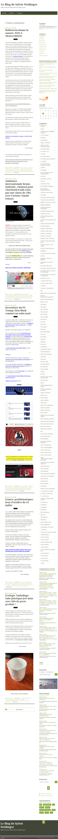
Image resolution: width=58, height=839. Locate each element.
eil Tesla (22, 371)
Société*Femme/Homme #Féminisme (46, 442)
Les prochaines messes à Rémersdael (47, 90)
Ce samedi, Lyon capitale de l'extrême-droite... (46, 771)
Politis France (44, 402)
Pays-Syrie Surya (44, 361)
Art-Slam (43, 181)
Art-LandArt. (43, 161)
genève (53, 810)
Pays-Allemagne (44, 309)
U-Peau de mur (44, 502)
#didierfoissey (26, 296)
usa (40, 804)
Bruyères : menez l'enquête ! (45, 85)
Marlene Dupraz (43, 601)
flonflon (29, 584)
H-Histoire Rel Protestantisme (47, 223)
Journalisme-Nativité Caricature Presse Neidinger (48, 271)
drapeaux (17, 585)
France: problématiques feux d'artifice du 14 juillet (19, 502)
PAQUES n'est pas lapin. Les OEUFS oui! (48, 76)
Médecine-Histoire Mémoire (47, 299)
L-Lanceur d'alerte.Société (46, 283)
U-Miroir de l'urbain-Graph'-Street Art (47, 499)
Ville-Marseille (44, 517)
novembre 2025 (42, 46)
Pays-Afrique (43, 304)
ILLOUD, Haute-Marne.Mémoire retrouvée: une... (47, 645)
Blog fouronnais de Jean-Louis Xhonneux (47, 92)
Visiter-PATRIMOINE (45, 524)
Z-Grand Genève (44, 558)
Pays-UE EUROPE (44, 369)
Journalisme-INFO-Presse (46, 265)
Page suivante (19, 709)
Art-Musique (25, 294)
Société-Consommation (46, 455)
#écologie (17, 700)
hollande (48, 807)
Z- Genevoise (43, 529)
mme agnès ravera (20, 297)
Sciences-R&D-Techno (45, 436)
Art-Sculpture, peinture (46, 178)
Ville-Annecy (43, 509)
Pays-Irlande (43, 336)
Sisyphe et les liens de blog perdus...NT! (48, 628)
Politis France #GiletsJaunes (47, 405)
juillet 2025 (41, 53)
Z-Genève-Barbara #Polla (46, 542)
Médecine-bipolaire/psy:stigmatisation (47, 296)
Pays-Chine (43, 324)
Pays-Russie (43, 356)
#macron (42, 807)
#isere (25, 297)
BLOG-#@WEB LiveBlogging (47, 186)
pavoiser (13, 585)
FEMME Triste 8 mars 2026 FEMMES (46, 747)
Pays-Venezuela (44, 380)
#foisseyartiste (13, 297)
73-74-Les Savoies (45, 135)
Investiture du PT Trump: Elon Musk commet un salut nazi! (18, 310)
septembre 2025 (42, 49)
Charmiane (42, 618)
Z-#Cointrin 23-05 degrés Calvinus (48, 532)
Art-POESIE (43, 176)
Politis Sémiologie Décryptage (47, 421)
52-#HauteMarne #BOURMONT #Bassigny (47, 132)
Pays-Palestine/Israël (45, 351)
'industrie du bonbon (17, 56)
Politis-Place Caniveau (46, 426)
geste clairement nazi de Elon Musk (16, 348)
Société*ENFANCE (45, 438)
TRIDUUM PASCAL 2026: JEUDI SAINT (47, 723)
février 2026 (42, 40)
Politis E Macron (44, 397)
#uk (53, 804)
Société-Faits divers (45, 466)
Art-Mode (43, 167)
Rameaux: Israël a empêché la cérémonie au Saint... (47, 731)
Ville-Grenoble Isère (45, 512)
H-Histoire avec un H (45, 213)
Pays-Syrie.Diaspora (45, 364)
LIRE (42, 290)
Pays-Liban (43, 344)
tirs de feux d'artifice (21, 584)
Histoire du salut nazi (11, 381)
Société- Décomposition (46, 445)
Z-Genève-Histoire (45, 544)
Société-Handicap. (45, 468)
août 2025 (41, 51)
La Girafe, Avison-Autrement (47, 86)
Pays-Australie (44, 314)
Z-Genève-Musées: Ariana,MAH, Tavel (48, 550)
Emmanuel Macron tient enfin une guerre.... (48, 610)
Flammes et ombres (43, 64)
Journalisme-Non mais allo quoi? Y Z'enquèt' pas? (48, 275)
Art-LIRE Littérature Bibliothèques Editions (46, 164)
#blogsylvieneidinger (9, 296)
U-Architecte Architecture (46, 493)
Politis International (45, 410)
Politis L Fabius (44, 412)
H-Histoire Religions (45, 226)
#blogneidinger (47, 804)
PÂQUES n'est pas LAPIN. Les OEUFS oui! (47, 699)
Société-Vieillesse (15, 168)
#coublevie (17, 296)
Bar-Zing (55, 88)
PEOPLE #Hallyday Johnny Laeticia (46, 386)
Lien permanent (9, 167)
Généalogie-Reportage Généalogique (46, 208)
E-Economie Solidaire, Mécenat (48, 197)
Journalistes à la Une (45, 278)
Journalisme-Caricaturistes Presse (47, 262)
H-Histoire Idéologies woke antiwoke (47, 216)
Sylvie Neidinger (43, 592)
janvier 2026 (42, 42)
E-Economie (43, 195)
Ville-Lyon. (43, 514)
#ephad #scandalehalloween (11, 171)
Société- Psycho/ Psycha (46, 452)
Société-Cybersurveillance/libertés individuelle (47, 459)
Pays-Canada (43, 319)
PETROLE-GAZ (44, 395)
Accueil (4, 13)
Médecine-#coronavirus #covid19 (48, 293)
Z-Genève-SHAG (44, 555)
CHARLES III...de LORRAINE (47, 654)
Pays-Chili (43, 321)
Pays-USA (9, 487)
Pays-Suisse (43, 359)
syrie (51, 812)
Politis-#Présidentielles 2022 (47, 423)
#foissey (21, 296)
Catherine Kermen (44, 583)
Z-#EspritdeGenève (45, 534)
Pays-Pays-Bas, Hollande (46, 354)
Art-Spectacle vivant (45, 183)
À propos (19, 13)
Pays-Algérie (43, 307)
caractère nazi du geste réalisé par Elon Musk (17, 359)
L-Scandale (25, 167)
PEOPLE (42, 382)
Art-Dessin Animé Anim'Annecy (48, 158)
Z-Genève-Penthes (45, 553)
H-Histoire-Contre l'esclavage (47, 238)
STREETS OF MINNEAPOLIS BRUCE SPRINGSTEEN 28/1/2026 (47, 575)
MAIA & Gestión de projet (45, 80)
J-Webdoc (43, 256)
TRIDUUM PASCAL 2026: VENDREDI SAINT (45, 715)
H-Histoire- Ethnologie (46, 236)
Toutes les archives (43, 55)
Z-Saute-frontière (45, 560)
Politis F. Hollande (45, 400)
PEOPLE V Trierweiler (45, 392)
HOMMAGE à (15, 295)
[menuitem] (4, 13)
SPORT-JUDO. (43, 486)
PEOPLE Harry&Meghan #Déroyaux (46, 389)
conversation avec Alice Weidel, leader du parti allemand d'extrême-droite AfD (18, 334)
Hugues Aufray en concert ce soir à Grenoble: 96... (47, 739)
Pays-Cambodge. (44, 316)
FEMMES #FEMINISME (45, 205)
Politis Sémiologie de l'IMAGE (47, 418)
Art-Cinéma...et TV (45, 151)
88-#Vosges (43, 137)
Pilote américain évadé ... (45, 88)
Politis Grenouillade (45, 407)
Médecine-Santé (44, 302)
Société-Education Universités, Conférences (48, 463)
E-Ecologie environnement (24, 698)
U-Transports (44, 504)
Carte (41, 662)
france (15, 584)
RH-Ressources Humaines (46, 428)
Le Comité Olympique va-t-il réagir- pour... (48, 593)
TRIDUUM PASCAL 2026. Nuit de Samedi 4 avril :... (48, 707)
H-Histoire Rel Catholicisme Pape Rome (48, 220)
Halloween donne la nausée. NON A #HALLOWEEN (16, 33)
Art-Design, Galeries (45, 156)
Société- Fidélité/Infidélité (46, 447)
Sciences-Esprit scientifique (47, 433)
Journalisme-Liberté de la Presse (48, 268)
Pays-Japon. (43, 341)
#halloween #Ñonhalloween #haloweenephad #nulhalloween (18, 170)
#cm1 (8, 297)
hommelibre (42, 635)
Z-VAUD (42, 563)
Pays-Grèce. (43, 334)
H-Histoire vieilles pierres (46, 231)
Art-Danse (43, 153)
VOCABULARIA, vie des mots (47, 527)
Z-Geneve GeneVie (45, 539)
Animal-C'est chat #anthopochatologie (45, 145)
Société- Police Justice (45, 450)
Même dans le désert (44, 67)
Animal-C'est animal (45, 142)
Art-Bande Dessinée (45, 149)
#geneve (41, 812)
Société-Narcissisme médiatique (48, 473)
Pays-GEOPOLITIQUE (45, 331)
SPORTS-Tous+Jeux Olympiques (48, 488)
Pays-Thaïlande (44, 366)
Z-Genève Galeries (45, 537)
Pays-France (7, 584)
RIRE (42, 431)
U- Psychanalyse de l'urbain (47, 491)
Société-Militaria (44, 471)
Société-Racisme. (44, 481)
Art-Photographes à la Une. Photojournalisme (47, 173)
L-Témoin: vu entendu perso (23, 295)
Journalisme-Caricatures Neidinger (46, 259)
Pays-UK (42, 371)
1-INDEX (42, 126)
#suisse (46, 812)
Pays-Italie (43, 339)
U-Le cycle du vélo (45, 496)
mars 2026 (41, 38)
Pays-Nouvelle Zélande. (46, 349)
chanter (29, 297)
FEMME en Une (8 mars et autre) (48, 202)
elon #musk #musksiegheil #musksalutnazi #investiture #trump (18, 488)
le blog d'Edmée (49, 83)
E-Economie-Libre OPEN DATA (47, 200)
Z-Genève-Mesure (45, 547)
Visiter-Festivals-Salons (46, 522)
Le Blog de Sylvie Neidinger (19, 4)
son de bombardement (24, 585)
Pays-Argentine (44, 311)
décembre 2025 (42, 44)
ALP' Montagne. (44, 140)
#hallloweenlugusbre (27, 168)
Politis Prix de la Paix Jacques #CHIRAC (47, 416)
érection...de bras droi (18, 460)
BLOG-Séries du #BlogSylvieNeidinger (45, 189)
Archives (11, 13)
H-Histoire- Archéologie (46, 233)
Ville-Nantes (43, 519)
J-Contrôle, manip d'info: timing (48, 253)
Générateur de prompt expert (46, 79)
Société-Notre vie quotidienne (47, 476)
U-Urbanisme (44, 507)
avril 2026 (41, 37)
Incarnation (42, 71)
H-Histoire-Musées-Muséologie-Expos (48, 241)
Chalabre (47, 74)
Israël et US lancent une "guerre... (45, 755)
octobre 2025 (42, 48)
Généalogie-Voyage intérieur (47, 211)
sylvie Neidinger (43, 574)
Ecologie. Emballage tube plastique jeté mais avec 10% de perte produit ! (19, 600)
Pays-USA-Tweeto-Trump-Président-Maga (20, 487)
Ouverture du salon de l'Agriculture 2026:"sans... (46, 763)
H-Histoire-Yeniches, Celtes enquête (47, 245)
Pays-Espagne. (44, 326)
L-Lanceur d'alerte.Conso (46, 280)
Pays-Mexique (44, 346)
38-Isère (20, 167)
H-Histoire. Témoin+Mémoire (25, 582)
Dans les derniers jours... (44, 70)
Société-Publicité (44, 478)
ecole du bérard (8, 299)
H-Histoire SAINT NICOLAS (47, 228)
